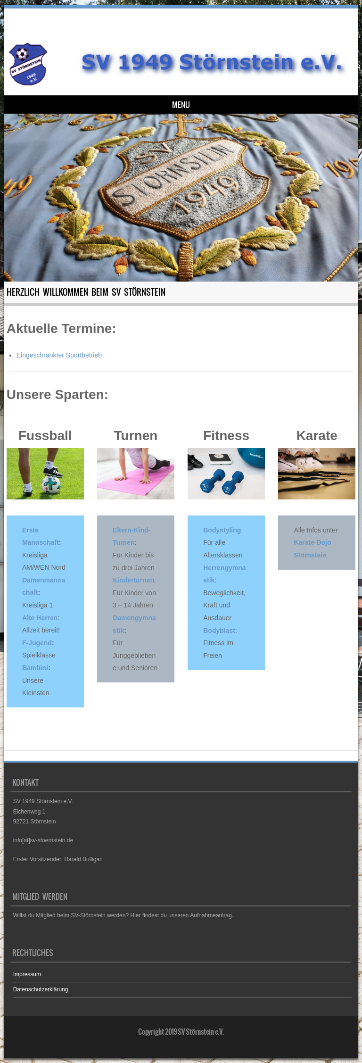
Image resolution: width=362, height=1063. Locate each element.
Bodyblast (219, 630)
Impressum (27, 974)
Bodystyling (222, 530)
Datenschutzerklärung (40, 989)
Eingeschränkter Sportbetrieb (59, 355)
